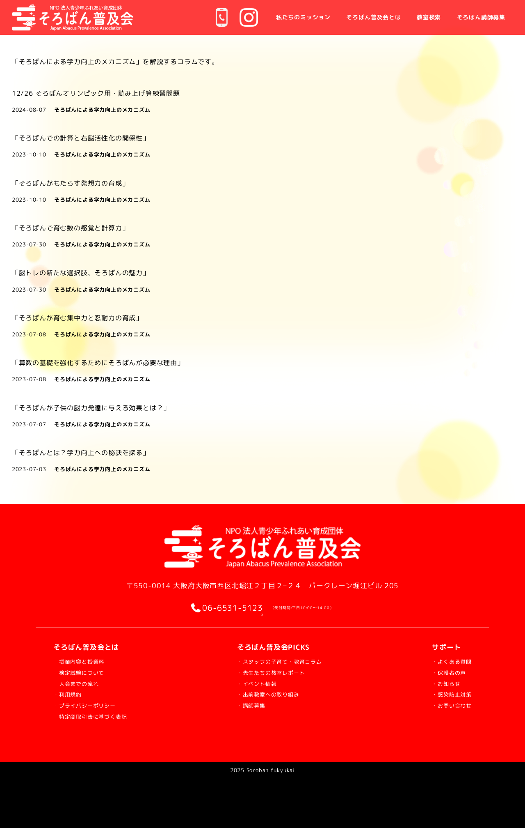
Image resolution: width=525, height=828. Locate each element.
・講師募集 (248, 705)
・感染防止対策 (446, 694)
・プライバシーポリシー (93, 705)
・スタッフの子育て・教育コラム (284, 661)
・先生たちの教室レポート (273, 672)
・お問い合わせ (446, 705)
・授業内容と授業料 (86, 661)
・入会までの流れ (82, 683)
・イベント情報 (255, 683)
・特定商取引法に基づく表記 (100, 716)
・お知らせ (438, 683)
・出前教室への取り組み (270, 694)
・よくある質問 (446, 661)
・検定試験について (86, 672)
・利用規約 (71, 694)
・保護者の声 (442, 672)
